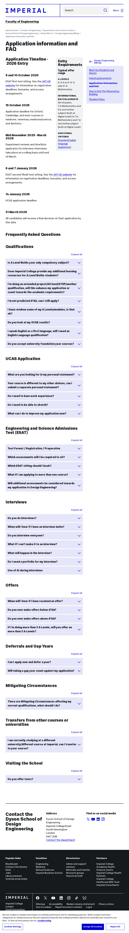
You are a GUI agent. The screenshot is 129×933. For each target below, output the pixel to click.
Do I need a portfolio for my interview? (44, 562)
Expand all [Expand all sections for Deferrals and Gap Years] (76, 654)
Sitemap (40, 904)
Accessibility (56, 904)
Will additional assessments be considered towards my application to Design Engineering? (44, 485)
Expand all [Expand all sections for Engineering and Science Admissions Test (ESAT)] (76, 440)
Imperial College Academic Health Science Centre (105, 866)
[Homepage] (33, 10)
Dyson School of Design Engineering (22, 33)
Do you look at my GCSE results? (44, 322)
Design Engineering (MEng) (67, 33)
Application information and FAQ (20, 36)
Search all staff (74, 875)
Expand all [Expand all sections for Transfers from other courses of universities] (76, 732)
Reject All (115, 927)
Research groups (75, 872)
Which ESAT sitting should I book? (44, 466)
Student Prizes (97, 99)
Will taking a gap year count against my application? (44, 671)
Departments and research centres (59, 30)
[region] (64, 922)
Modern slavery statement (81, 904)
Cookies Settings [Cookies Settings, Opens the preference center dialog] (12, 927)
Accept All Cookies (92, 927)
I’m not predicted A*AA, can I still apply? (44, 301)
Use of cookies (43, 907)
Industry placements (100, 78)
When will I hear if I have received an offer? (44, 601)
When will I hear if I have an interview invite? (44, 527)
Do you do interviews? (44, 518)
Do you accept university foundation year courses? (44, 344)
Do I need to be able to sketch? (44, 405)
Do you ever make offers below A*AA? (44, 610)
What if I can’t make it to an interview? (44, 544)
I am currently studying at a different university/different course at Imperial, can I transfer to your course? (44, 744)
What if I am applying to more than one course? (44, 474)
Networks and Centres (78, 869)
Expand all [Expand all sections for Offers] (76, 593)
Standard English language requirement (67, 144)
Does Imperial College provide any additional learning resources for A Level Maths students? (44, 273)
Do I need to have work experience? (44, 396)
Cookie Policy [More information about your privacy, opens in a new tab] (44, 921)
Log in (89, 907)
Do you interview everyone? (44, 535)
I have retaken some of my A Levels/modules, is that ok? (44, 311)
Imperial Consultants (107, 885)
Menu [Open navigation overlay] (118, 10)
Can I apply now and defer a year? (44, 662)
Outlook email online (16, 878)
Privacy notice (106, 904)
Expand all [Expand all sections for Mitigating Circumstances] (76, 693)
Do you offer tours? (44, 779)
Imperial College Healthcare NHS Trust (108, 880)
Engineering (42, 863)
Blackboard (12, 863)
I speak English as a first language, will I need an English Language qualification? (44, 333)
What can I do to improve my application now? (44, 413)
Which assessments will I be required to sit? (44, 457)
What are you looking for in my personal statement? (44, 374)
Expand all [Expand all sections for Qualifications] (76, 254)
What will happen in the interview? (44, 553)
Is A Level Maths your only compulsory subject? (44, 262)
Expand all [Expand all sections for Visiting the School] (76, 771)
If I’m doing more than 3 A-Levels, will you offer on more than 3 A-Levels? (44, 629)
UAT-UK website (62, 174)
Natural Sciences (45, 869)
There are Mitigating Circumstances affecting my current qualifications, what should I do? (44, 703)
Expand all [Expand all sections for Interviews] (76, 510)
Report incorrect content (68, 907)
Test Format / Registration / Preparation (44, 448)
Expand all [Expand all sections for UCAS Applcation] (76, 366)
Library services (14, 875)
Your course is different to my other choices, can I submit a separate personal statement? (44, 385)
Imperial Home (12, 30)
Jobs (8, 872)
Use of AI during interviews (44, 570)
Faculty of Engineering (22, 22)
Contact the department (60, 840)
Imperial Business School (49, 872)
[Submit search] (105, 10)
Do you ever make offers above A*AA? (44, 618)
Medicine (40, 866)
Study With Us (46, 33)
